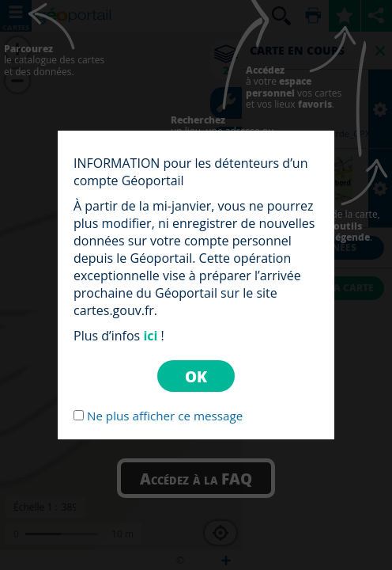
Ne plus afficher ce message (165, 416)
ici (150, 335)
